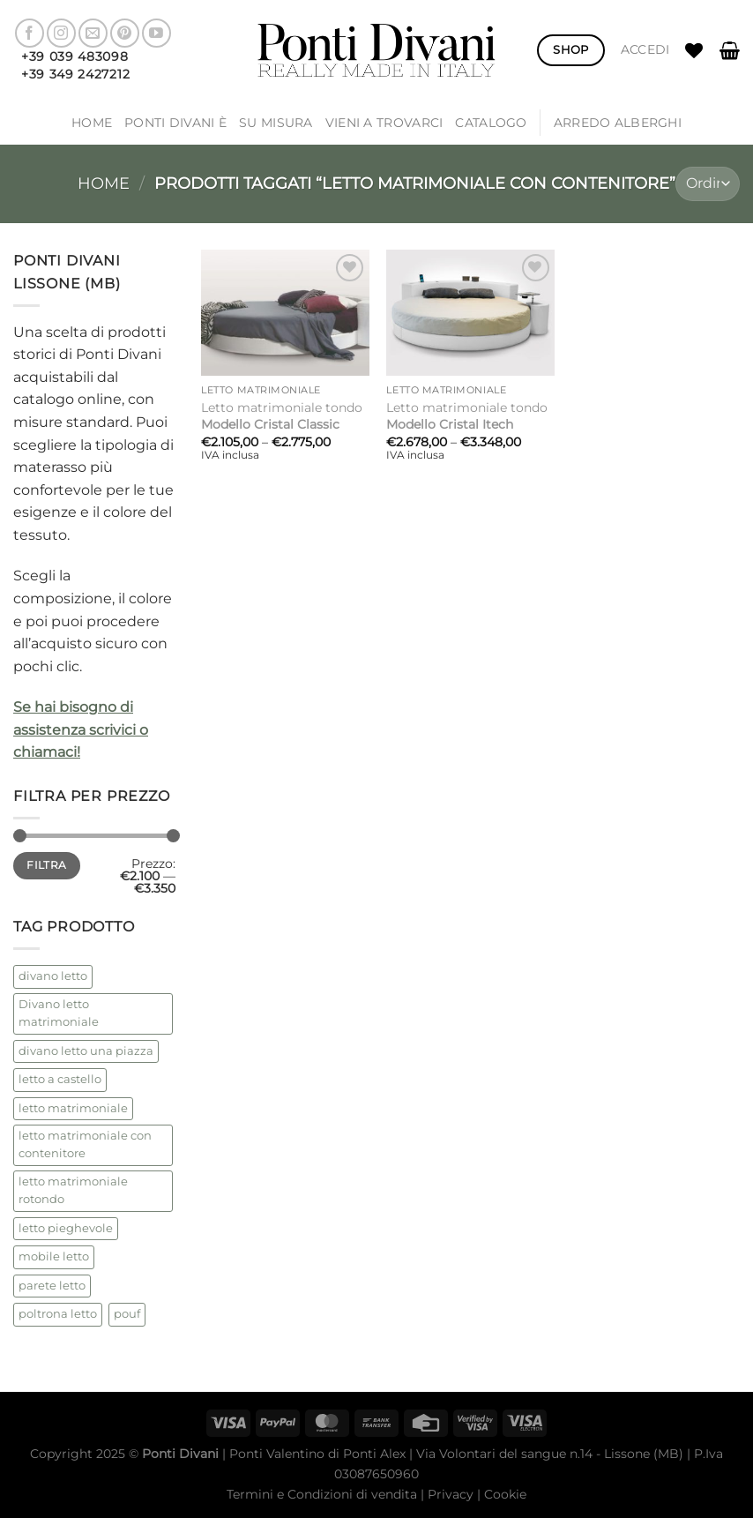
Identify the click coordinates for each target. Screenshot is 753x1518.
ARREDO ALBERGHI (618, 123)
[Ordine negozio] (707, 184)
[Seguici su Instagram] (61, 33)
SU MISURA (276, 123)
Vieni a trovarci (384, 123)
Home (91, 123)
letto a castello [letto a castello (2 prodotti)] (60, 1079)
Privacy (450, 1494)
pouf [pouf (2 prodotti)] (127, 1313)
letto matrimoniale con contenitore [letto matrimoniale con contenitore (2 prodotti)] (85, 1144)
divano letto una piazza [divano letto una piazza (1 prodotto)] (86, 1051)
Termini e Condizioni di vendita (322, 1494)
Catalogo (490, 123)
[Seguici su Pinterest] (124, 33)
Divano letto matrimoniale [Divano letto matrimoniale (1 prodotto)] (59, 1013)
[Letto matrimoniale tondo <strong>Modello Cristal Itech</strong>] (470, 313)
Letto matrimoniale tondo (281, 416)
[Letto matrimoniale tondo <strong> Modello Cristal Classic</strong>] (285, 313)
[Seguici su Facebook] (29, 33)
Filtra (46, 864)
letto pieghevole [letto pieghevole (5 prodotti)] (66, 1228)
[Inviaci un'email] (93, 33)
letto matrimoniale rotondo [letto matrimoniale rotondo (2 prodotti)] (73, 1190)
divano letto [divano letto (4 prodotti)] (53, 976)
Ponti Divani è (175, 123)
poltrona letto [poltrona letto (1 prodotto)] (58, 1313)
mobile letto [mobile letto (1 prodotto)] (54, 1256)
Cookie (505, 1494)
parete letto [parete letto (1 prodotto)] (52, 1285)
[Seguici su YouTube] (156, 33)
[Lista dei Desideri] (694, 50)
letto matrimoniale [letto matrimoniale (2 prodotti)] (73, 1108)
